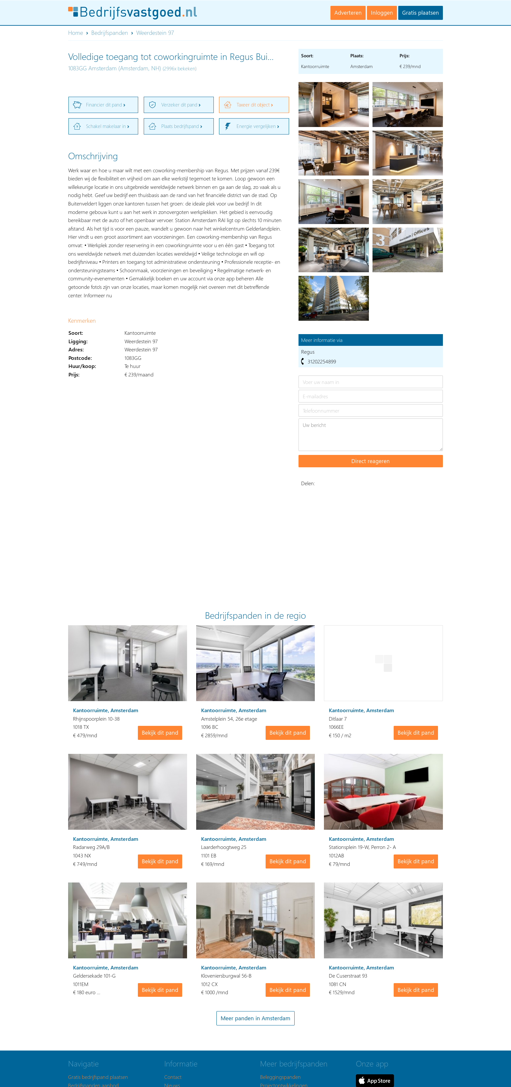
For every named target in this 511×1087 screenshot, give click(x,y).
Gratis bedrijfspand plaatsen (98, 1076)
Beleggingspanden (280, 1076)
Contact (173, 1076)
